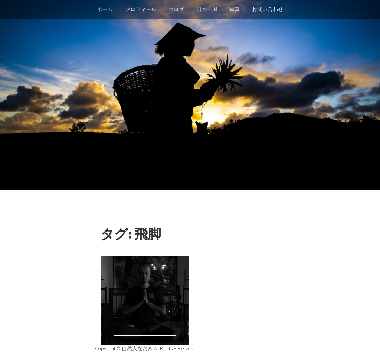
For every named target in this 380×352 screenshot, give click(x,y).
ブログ (176, 9)
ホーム (105, 9)
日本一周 (206, 9)
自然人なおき (138, 348)
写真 (234, 9)
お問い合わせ (267, 9)
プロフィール (140, 9)
